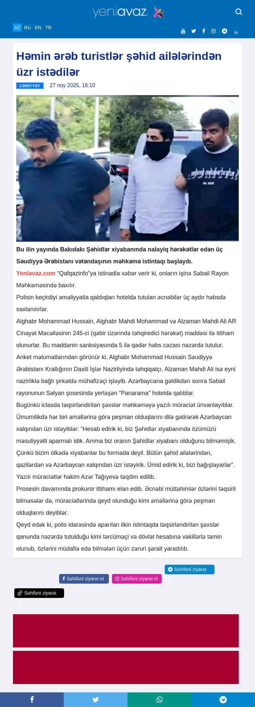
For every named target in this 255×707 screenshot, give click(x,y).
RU (27, 27)
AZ (17, 27)
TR (48, 27)
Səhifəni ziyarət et (83, 578)
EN (38, 27)
